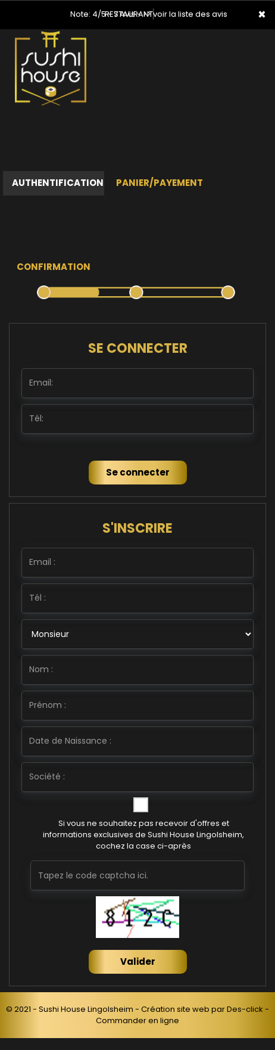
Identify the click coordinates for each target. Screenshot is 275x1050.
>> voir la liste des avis (185, 14)
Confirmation (53, 266)
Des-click (245, 1009)
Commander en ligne (137, 1020)
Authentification (58, 182)
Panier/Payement (159, 182)
